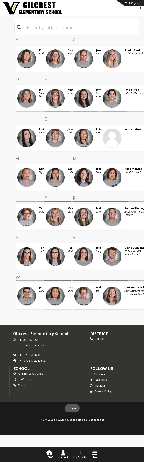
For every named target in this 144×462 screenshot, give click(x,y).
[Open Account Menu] (63, 454)
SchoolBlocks (77, 419)
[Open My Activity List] (79, 454)
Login (72, 408)
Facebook (98, 380)
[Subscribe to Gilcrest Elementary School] (98, 374)
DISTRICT (99, 333)
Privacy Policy (100, 391)
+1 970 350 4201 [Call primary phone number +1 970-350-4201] (30, 355)
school (21, 368)
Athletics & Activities (28, 373)
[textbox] (81, 27)
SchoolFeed (98, 419)
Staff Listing (22, 379)
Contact (97, 339)
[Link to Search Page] (141, 8)
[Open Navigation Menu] (94, 454)
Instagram (98, 385)
